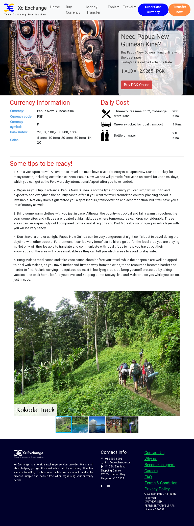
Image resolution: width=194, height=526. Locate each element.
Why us (150, 458)
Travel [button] (128, 7)
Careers (151, 470)
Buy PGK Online (136, 85)
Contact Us (154, 452)
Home (55, 6)
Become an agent (159, 464)
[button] (176, 296)
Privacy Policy (157, 488)
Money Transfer (93, 10)
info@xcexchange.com (118, 462)
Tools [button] (112, 7)
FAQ (148, 476)
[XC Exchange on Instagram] (109, 486)
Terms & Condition (160, 482)
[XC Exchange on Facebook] (103, 486)
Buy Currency (73, 10)
